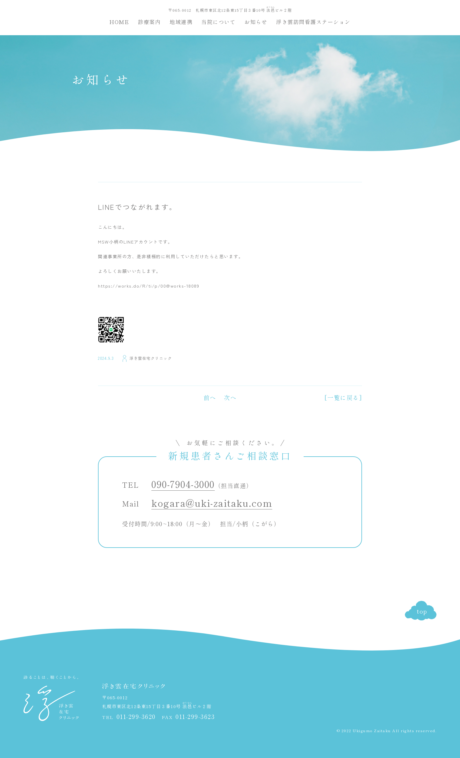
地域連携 (181, 22)
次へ (230, 397)
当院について (218, 22)
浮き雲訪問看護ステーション (313, 22)
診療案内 (149, 22)
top (422, 611)
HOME (119, 22)
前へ (210, 397)
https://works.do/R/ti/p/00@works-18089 (148, 286)
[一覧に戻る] (343, 397)
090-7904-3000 (183, 484)
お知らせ (255, 22)
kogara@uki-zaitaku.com (211, 502)
